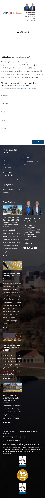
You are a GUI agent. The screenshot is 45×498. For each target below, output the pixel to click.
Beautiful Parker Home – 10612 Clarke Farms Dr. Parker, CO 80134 (12, 397)
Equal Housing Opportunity (11, 440)
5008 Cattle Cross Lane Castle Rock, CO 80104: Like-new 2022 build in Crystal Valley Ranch (11, 221)
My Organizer (8, 184)
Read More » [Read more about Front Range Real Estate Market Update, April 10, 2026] (7, 328)
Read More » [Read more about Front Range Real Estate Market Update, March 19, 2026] (7, 378)
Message (3, 128)
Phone (3, 120)
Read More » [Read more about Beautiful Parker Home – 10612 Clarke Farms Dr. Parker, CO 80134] (7, 422)
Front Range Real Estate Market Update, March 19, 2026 (11, 347)
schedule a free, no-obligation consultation (22, 88)
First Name (4, 95)
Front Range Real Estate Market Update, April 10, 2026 (12, 275)
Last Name (4, 104)
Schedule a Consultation (8, 174)
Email (3, 112)
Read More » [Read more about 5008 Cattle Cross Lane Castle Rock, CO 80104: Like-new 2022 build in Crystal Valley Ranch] (7, 256)
